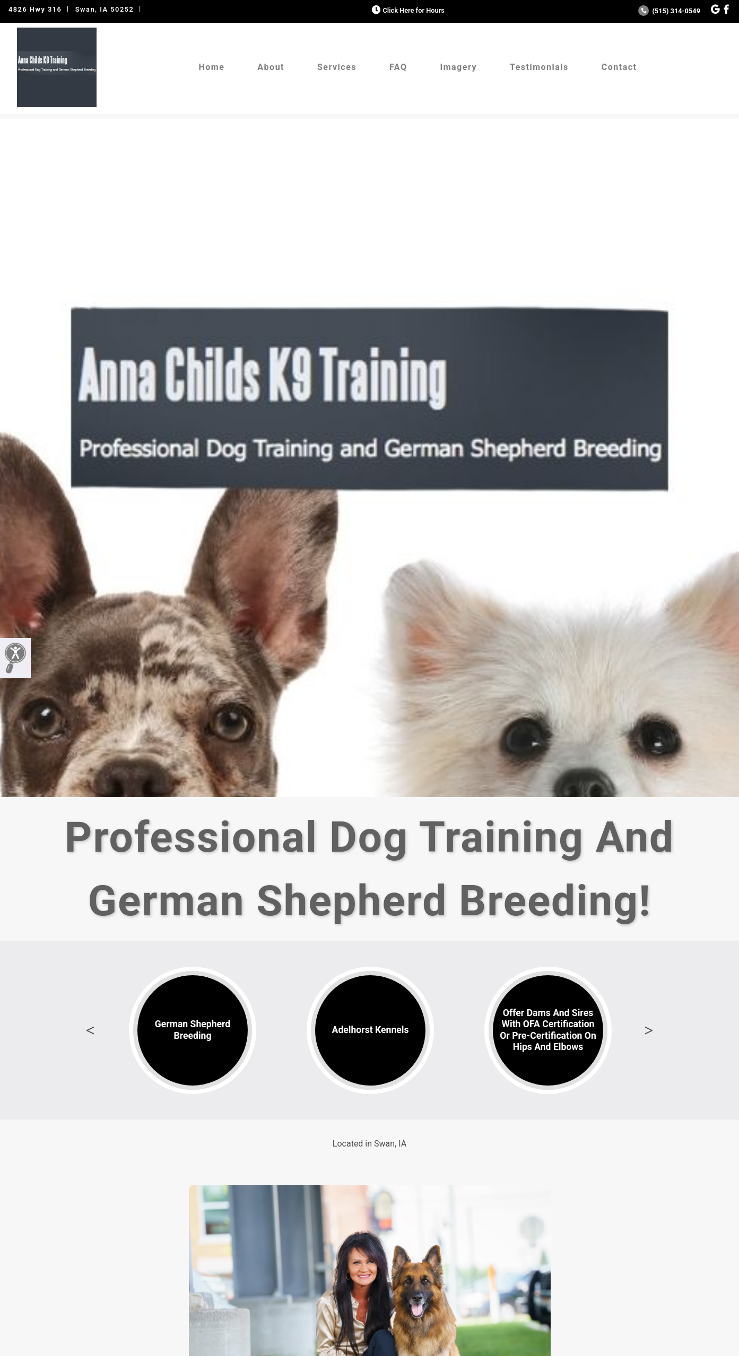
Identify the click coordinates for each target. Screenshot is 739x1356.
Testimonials (539, 67)
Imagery (458, 67)
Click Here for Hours (407, 10)
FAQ (398, 67)
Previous (90, 1030)
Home (212, 67)
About (270, 67)
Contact (619, 67)
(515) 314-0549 (669, 11)
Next (649, 1030)
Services (337, 67)
